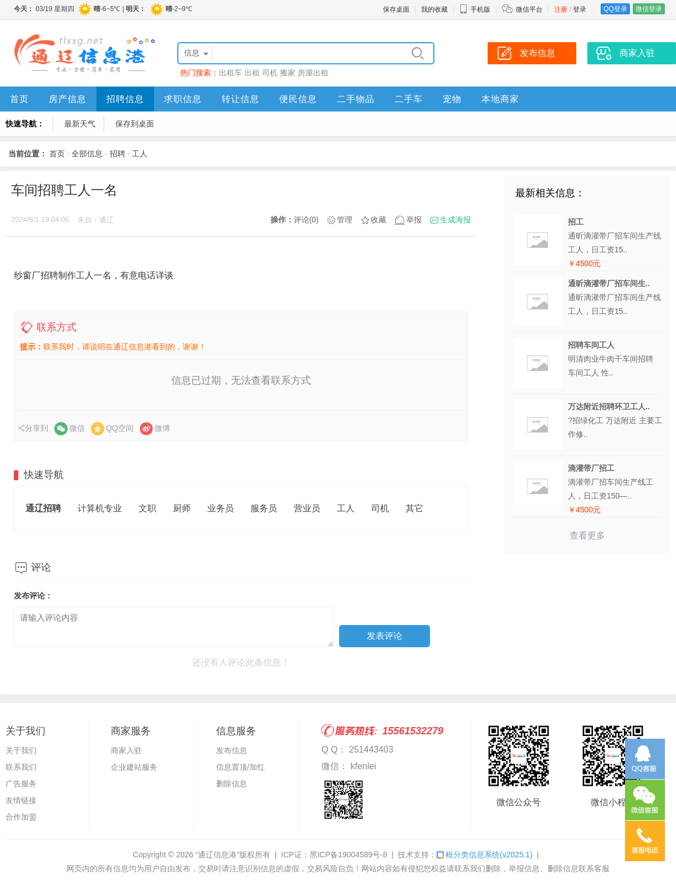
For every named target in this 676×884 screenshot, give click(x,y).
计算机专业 (100, 508)
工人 (139, 153)
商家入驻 (126, 750)
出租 (252, 72)
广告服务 (21, 783)
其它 (414, 508)
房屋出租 (313, 72)
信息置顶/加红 (240, 767)
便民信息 (298, 99)
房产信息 (67, 99)
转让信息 (240, 99)
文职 (147, 508)
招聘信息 (125, 99)
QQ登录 (615, 9)
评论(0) (306, 219)
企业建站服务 (134, 767)
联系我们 (21, 767)
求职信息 (183, 99)
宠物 (452, 99)
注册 (560, 9)
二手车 (409, 99)
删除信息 (231, 783)
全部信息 (87, 153)
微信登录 (649, 9)
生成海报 (455, 219)
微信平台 (529, 9)
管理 (344, 219)
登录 (579, 9)
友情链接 (21, 800)
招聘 (117, 153)
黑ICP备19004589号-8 (348, 854)
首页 (19, 99)
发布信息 (231, 750)
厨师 (182, 508)
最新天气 (79, 123)
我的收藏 (434, 9)
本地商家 (500, 99)
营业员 (307, 508)
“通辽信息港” (217, 854)
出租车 (230, 72)
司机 (270, 72)
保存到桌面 (134, 123)
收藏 (378, 219)
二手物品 (356, 99)
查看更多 (587, 535)
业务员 (220, 508)
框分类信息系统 (484, 854)
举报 (414, 219)
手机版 (474, 9)
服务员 (263, 508)
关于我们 (21, 750)
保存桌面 (396, 9)
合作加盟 (21, 816)
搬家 (287, 72)
